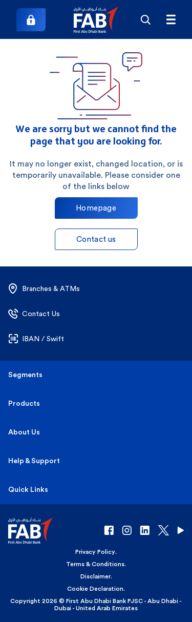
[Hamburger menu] (171, 19)
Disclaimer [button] (95, 576)
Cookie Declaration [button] (95, 589)
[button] (96, 19)
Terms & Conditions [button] (95, 564)
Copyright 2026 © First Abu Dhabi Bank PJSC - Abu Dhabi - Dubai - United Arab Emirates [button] (96, 604)
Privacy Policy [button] (95, 552)
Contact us (96, 239)
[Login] (31, 19)
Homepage (96, 207)
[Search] (145, 19)
